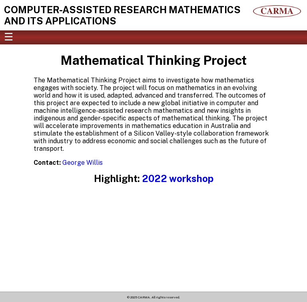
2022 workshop (177, 178)
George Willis (82, 162)
